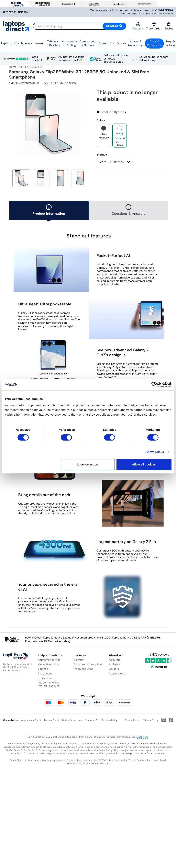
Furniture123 (91, 720)
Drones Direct (51, 720)
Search (114, 26)
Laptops (6, 43)
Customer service (49, 659)
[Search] (79, 26)
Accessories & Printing (69, 43)
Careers (114, 669)
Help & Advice (170, 43)
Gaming (39, 43)
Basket (169, 26)
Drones (121, 43)
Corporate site (118, 673)
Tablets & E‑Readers (53, 43)
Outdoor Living (109, 720)
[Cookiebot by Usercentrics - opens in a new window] (154, 385)
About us (114, 659)
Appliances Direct (31, 720)
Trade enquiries (83, 669)
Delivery (78, 659)
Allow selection (87, 464)
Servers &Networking (135, 43)
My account (45, 673)
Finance (43, 669)
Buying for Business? (16, 12)
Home (12, 67)
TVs (112, 43)
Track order (45, 678)
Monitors (26, 43)
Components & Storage (88, 43)
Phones (103, 43)
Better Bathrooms (72, 720)
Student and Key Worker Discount (49, 684)
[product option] (103, 135)
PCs (16, 43)
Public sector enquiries (87, 664)
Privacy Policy (150, 720)
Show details (155, 451)
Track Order (153, 26)
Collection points (49, 664)
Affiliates (114, 664)
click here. (142, 736)
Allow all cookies (144, 464)
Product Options (113, 112)
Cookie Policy (132, 720)
